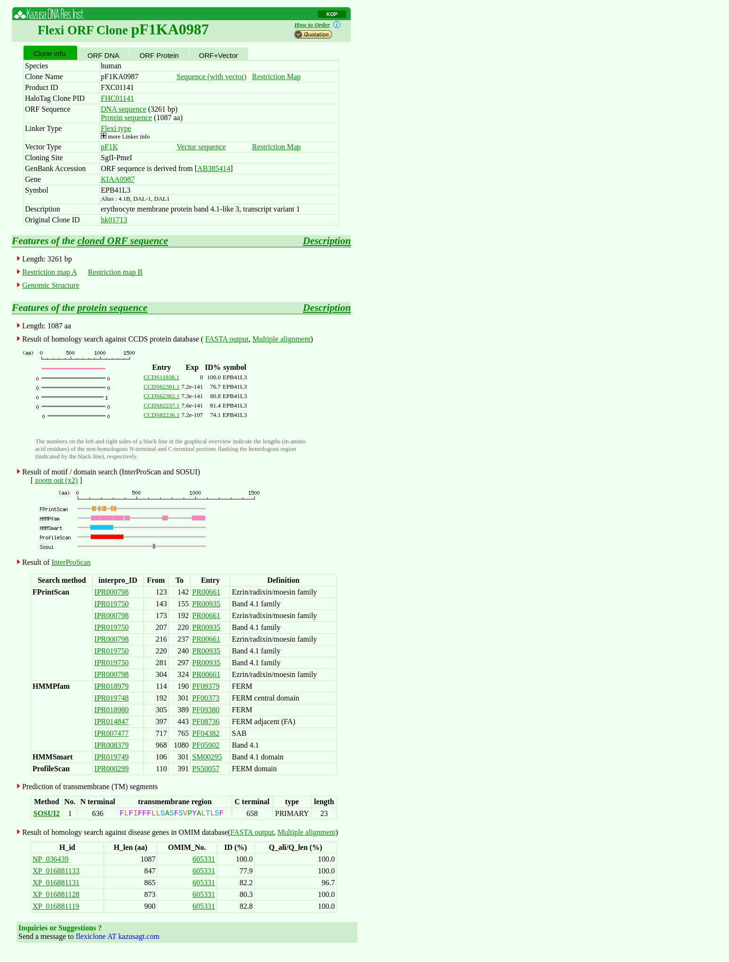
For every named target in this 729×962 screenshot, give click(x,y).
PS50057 (205, 769)
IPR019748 (111, 698)
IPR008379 (111, 745)
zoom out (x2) (56, 480)
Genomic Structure (50, 285)
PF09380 (205, 710)
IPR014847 (111, 721)
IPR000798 (111, 592)
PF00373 (205, 698)
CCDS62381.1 (161, 386)
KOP (332, 14)
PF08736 (205, 721)
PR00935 (206, 604)
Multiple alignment (281, 339)
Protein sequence (126, 118)
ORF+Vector (218, 55)
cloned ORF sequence (122, 240)
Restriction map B (115, 272)
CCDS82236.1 (161, 414)
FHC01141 (117, 98)
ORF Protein (158, 55)
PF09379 (205, 686)
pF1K (109, 147)
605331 (204, 859)
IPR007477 (111, 733)
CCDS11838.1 (161, 377)
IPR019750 (111, 604)
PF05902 (205, 745)
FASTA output (227, 339)
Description (327, 240)
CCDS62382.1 (161, 395)
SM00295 (207, 757)
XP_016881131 (56, 883)
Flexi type (116, 128)
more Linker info (125, 136)
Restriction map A (49, 272)
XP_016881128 (56, 894)
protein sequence (112, 307)
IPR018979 (111, 686)
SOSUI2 (46, 813)
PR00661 (206, 592)
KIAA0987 (118, 179)
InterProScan (71, 562)
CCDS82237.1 (161, 405)
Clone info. (50, 53)
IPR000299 (111, 769)
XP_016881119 (55, 906)
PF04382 (205, 733)
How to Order (319, 24)
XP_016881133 (56, 871)
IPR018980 (111, 710)
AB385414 (213, 168)
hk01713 (114, 220)
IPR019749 (111, 757)
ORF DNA (104, 55)
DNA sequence (123, 109)
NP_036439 (50, 859)
